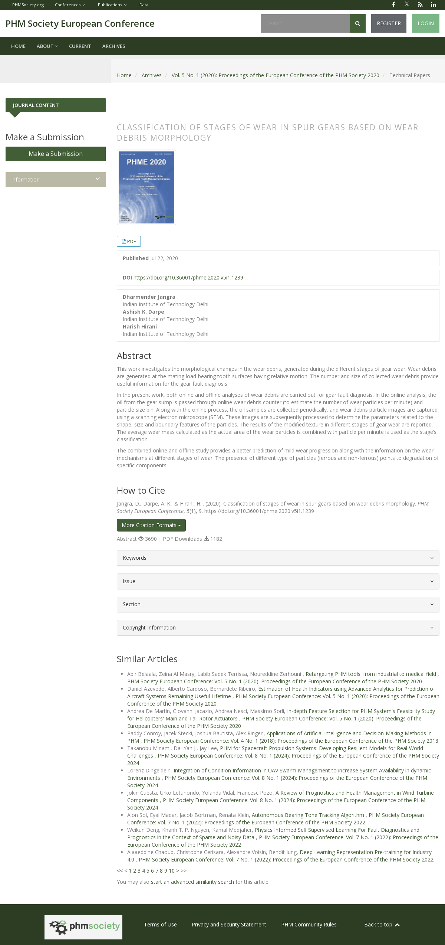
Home (18, 46)
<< (120, 870)
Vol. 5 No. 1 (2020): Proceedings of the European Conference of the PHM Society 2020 (275, 75)
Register (389, 23)
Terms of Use (160, 924)
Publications (110, 4)
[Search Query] (305, 23)
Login (426, 23)
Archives (113, 46)
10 (172, 870)
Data (143, 4)
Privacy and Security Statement (229, 924)
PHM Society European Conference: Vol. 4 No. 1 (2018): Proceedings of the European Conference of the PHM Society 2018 (291, 740)
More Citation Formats (151, 525)
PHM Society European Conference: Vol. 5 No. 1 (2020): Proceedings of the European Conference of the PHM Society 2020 (274, 681)
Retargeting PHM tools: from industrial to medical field (372, 673)
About (47, 46)
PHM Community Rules (309, 924)
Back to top (382, 924)
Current (80, 46)
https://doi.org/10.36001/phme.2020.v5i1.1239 (188, 277)
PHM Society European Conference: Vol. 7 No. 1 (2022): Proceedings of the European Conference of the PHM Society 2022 (275, 818)
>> (184, 870)
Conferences (67, 4)
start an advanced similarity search (192, 881)
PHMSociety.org (28, 4)
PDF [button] (131, 241)
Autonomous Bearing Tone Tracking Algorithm (309, 814)
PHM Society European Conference (80, 23)
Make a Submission (56, 154)
